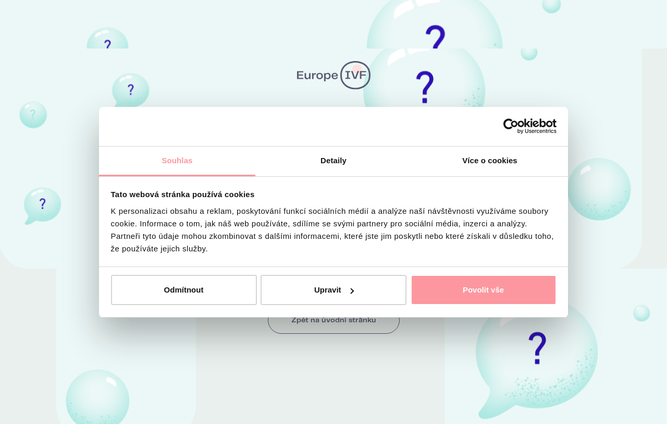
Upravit (334, 289)
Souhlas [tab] (177, 160)
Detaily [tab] (333, 160)
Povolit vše (483, 289)
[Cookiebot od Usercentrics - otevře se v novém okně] (511, 126)
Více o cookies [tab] (489, 160)
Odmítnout (184, 289)
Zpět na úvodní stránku (333, 320)
